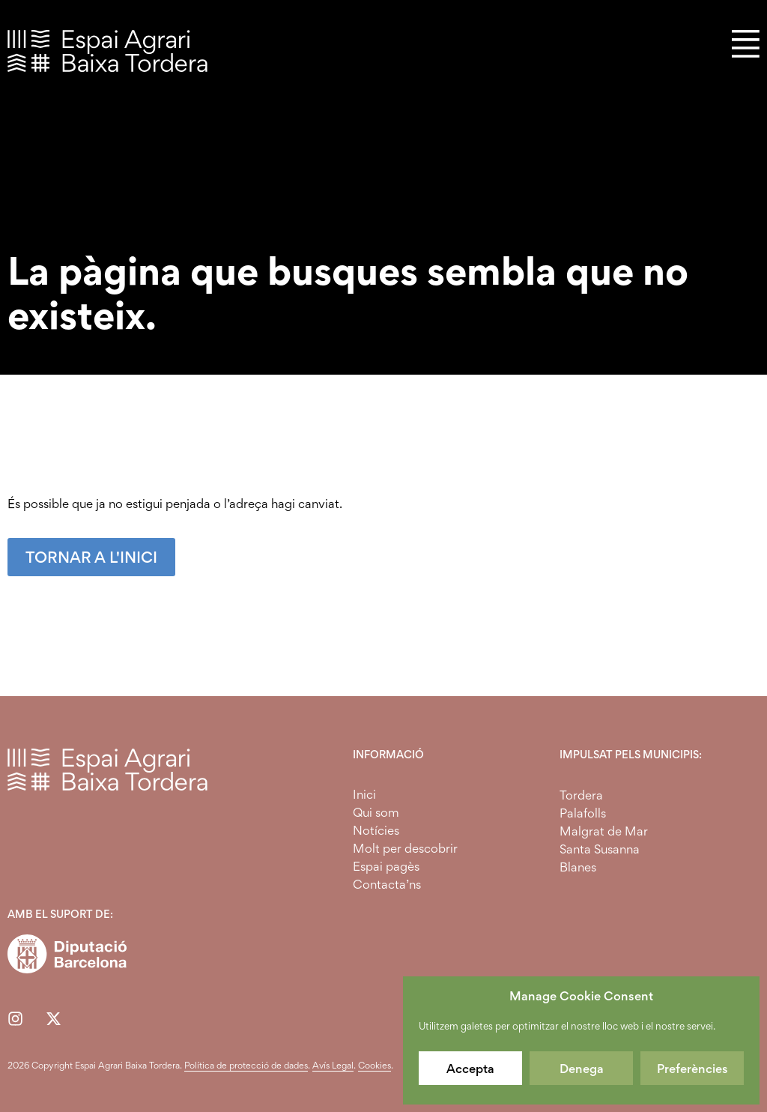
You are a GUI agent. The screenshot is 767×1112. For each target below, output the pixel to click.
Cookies (374, 1065)
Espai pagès (386, 866)
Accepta (470, 1068)
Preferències (692, 1068)
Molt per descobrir (405, 848)
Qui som (376, 812)
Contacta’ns (387, 884)
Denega (582, 1068)
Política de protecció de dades (246, 1065)
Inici (364, 794)
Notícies (376, 830)
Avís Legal (333, 1065)
